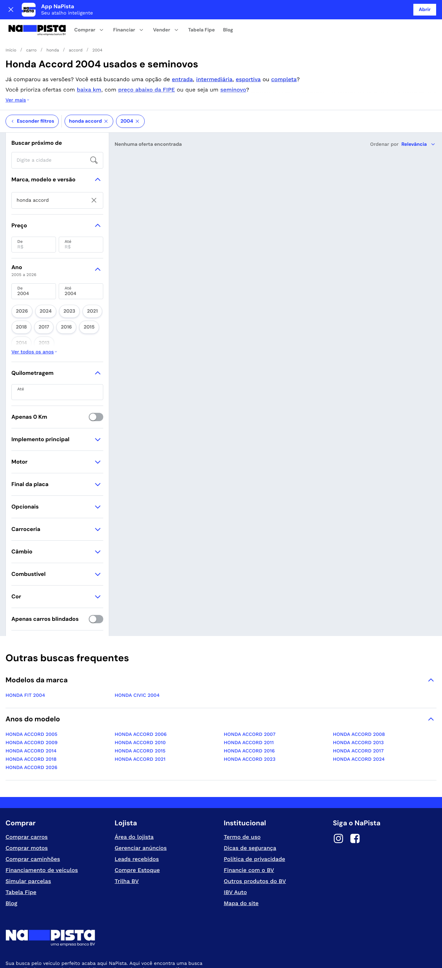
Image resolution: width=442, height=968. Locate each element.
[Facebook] (355, 781)
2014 (74, 293)
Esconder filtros (32, 94)
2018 (95, 281)
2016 (37, 293)
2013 (92, 293)
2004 (130, 94)
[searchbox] (57, 133)
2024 (39, 281)
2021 (76, 281)
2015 (55, 293)
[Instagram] (338, 781)
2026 (20, 281)
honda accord (89, 94)
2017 (19, 293)
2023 (58, 281)
